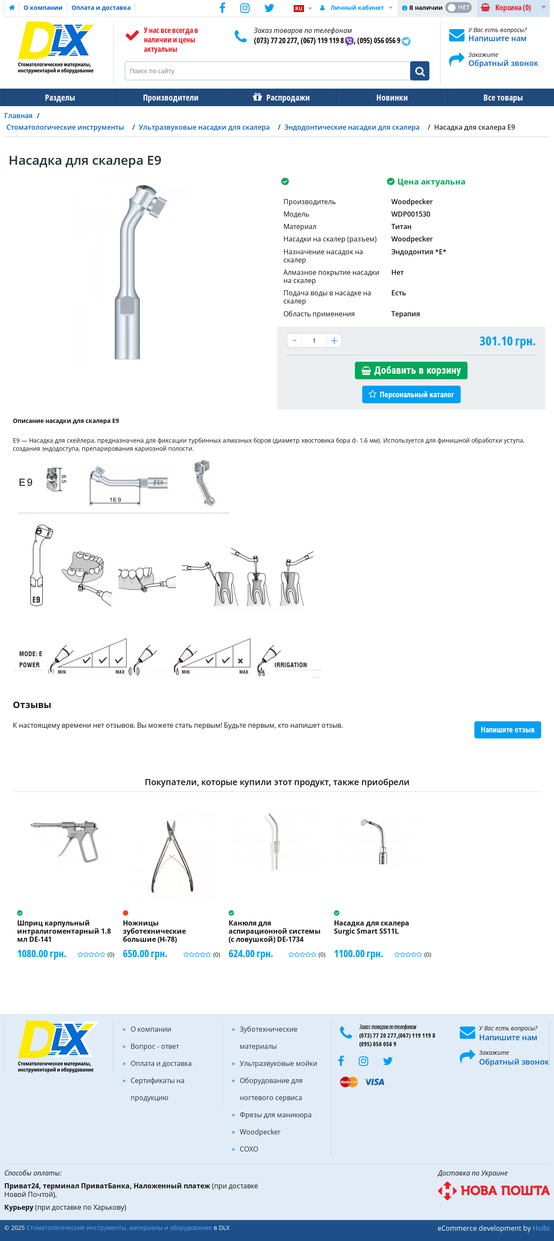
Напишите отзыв (508, 729)
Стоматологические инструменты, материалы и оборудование (119, 1227)
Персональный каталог (417, 394)
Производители (168, 97)
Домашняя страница (12, 8)
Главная (18, 115)
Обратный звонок (503, 63)
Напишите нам (497, 38)
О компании (43, 7)
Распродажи (284, 97)
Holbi (541, 1228)
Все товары (495, 97)
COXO (249, 1149)
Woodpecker (260, 1132)
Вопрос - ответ (155, 1046)
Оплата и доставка (101, 7)
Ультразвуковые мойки (278, 1063)
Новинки (386, 97)
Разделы (59, 97)
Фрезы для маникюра (276, 1114)
